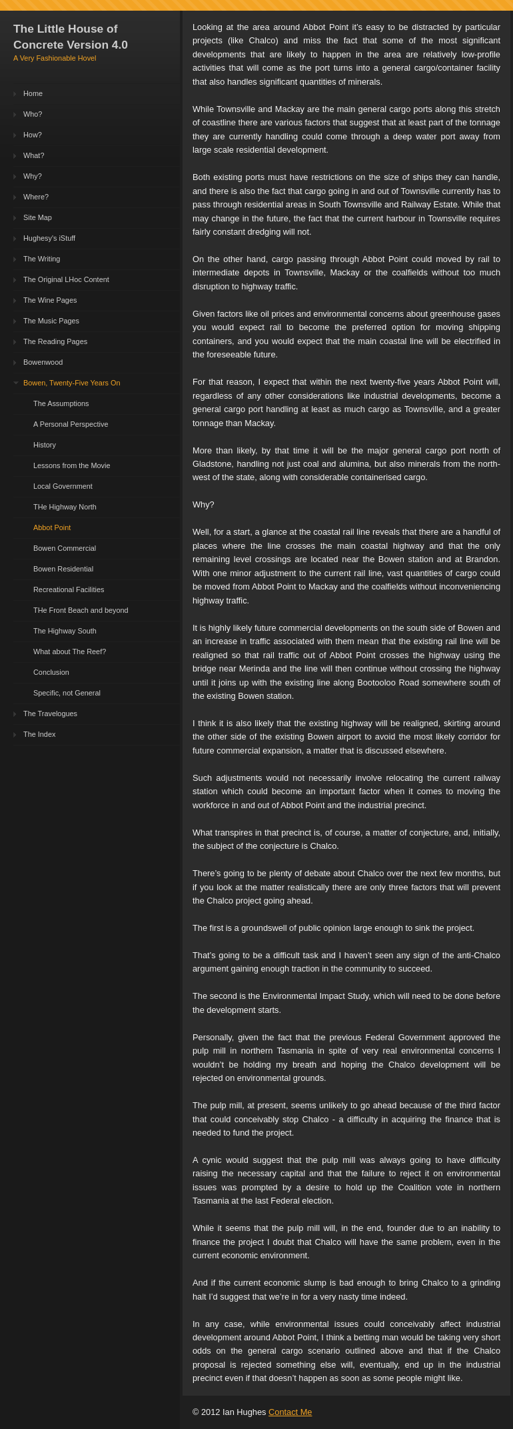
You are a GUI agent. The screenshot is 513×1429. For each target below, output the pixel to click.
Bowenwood (43, 362)
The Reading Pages (55, 341)
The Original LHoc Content (66, 279)
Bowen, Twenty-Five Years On (71, 383)
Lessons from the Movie (71, 465)
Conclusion (51, 672)
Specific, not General (67, 693)
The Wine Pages (50, 300)
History (44, 445)
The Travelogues (50, 713)
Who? (32, 114)
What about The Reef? (69, 651)
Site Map (37, 217)
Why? (32, 176)
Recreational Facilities (68, 589)
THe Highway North (65, 507)
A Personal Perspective (70, 424)
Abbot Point (52, 527)
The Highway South (65, 631)
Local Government (63, 486)
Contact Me (290, 1412)
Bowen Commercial (64, 548)
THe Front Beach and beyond (81, 610)
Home (33, 93)
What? (33, 155)
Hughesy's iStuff (49, 238)
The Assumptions (61, 403)
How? (32, 135)
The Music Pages (51, 321)
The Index (39, 734)
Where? (36, 197)
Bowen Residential (63, 569)
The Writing (41, 259)
